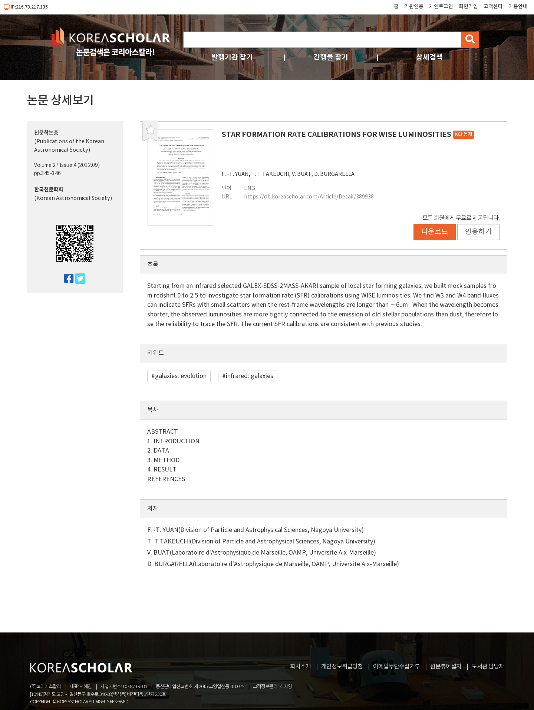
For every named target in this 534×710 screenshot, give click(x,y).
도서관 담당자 (488, 666)
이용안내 (518, 7)
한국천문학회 (48, 190)
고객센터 (493, 7)
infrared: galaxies (249, 376)
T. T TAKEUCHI (270, 174)
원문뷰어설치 (445, 666)
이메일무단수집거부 (396, 666)
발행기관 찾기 (232, 57)
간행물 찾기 (330, 57)
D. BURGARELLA (334, 174)
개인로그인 (441, 7)
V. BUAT (302, 174)
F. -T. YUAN (235, 174)
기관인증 (413, 7)
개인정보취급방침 (342, 666)
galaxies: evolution (181, 376)
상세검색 (429, 57)
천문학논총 (46, 133)
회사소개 (300, 666)
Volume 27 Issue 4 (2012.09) (67, 165)
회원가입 (468, 7)
